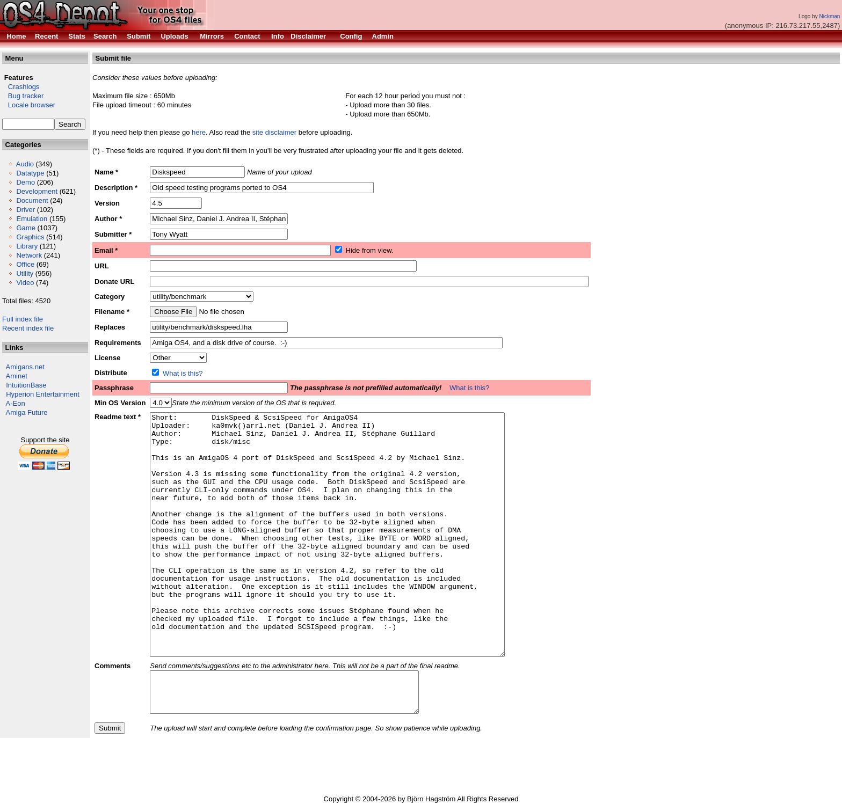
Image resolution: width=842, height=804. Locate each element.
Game (25, 228)
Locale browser (28, 105)
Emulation (31, 219)
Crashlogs (20, 87)
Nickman (829, 16)
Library (27, 246)
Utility (24, 273)
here (199, 132)
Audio (25, 164)
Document (32, 200)
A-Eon (15, 403)
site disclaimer (274, 132)
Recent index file (28, 328)
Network (29, 255)
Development (36, 191)
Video (25, 283)
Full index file (22, 319)
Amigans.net (25, 367)
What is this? (182, 373)
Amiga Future (27, 412)
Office (25, 264)
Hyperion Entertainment (42, 394)
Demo (25, 182)
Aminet (16, 376)
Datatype (30, 173)
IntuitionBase (26, 385)
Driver (25, 210)
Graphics (30, 237)
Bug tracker (22, 96)
